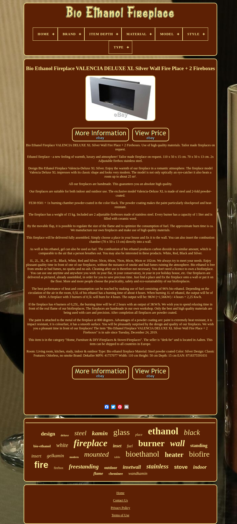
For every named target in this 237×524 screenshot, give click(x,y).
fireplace (91, 443)
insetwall (132, 467)
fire (41, 465)
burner (151, 443)
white (62, 445)
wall (177, 443)
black (192, 432)
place (138, 435)
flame (98, 473)
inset (117, 445)
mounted (96, 454)
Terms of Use (120, 515)
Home (120, 493)
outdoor (110, 468)
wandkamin (137, 473)
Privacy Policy (120, 508)
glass (121, 432)
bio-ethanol (42, 446)
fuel (130, 446)
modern (74, 457)
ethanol (163, 431)
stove (181, 467)
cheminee (116, 473)
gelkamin (55, 455)
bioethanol (142, 453)
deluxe (65, 435)
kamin (100, 433)
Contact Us (120, 500)
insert (36, 456)
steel (80, 433)
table (117, 457)
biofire (199, 454)
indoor (200, 467)
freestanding (84, 466)
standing (198, 445)
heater (174, 454)
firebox (59, 468)
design (48, 434)
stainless (157, 466)
